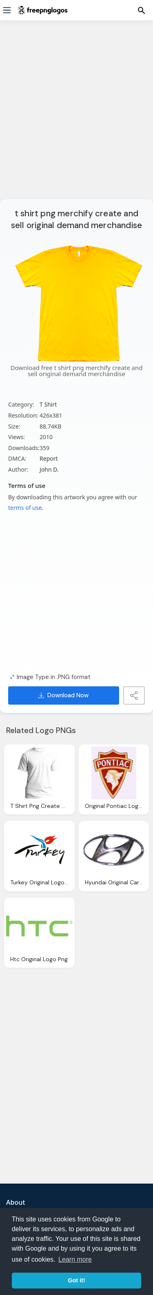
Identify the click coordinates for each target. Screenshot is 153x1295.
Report (49, 458)
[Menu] (7, 10)
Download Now (63, 695)
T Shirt (48, 404)
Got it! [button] (76, 1280)
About (15, 1202)
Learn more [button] (75, 1259)
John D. (49, 469)
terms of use (25, 507)
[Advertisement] (76, 115)
